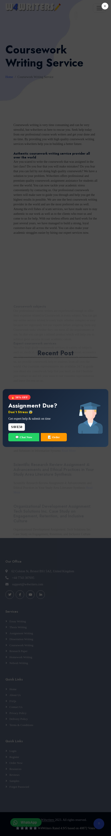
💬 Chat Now (23, 437)
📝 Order (54, 437)
